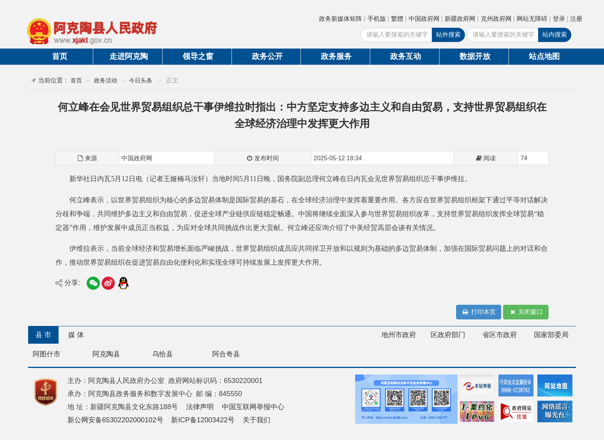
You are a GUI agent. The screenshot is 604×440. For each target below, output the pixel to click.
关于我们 (256, 420)
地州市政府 (398, 335)
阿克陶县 (106, 354)
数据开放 (475, 56)
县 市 (43, 335)
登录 (559, 18)
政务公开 (267, 56)
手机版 (376, 18)
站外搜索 (448, 34)
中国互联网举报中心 (253, 407)
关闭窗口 (526, 312)
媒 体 (76, 335)
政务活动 (105, 80)
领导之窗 (198, 56)
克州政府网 (496, 18)
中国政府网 (424, 18)
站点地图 (544, 56)
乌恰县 (162, 354)
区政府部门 (448, 335)
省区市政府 (499, 335)
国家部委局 (551, 335)
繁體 (397, 18)
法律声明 (200, 407)
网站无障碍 (532, 18)
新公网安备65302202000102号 (115, 420)
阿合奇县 (226, 354)
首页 (59, 56)
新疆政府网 (460, 18)
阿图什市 (46, 354)
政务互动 (405, 56)
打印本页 (479, 312)
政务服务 (336, 56)
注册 (576, 18)
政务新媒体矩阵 (340, 18)
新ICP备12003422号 (203, 420)
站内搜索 (554, 34)
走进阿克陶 (128, 56)
